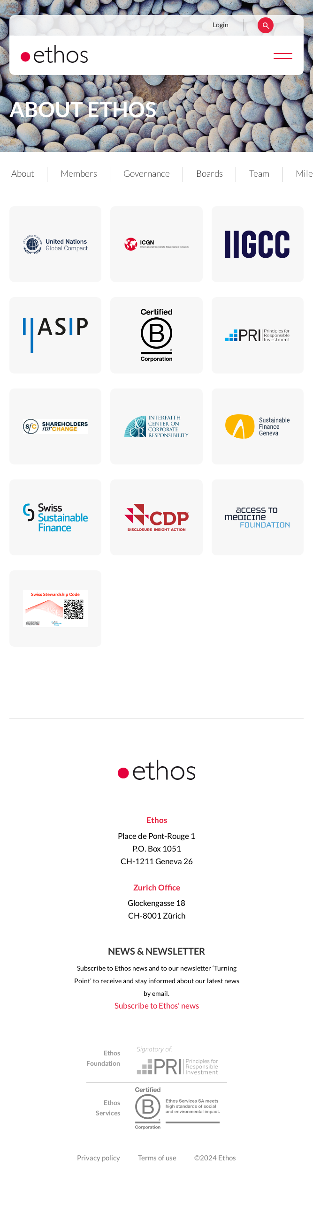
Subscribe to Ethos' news (157, 1006)
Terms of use (157, 1158)
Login (221, 25)
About (22, 174)
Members (79, 174)
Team (259, 174)
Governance (146, 174)
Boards (209, 174)
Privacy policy (98, 1158)
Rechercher (266, 25)
